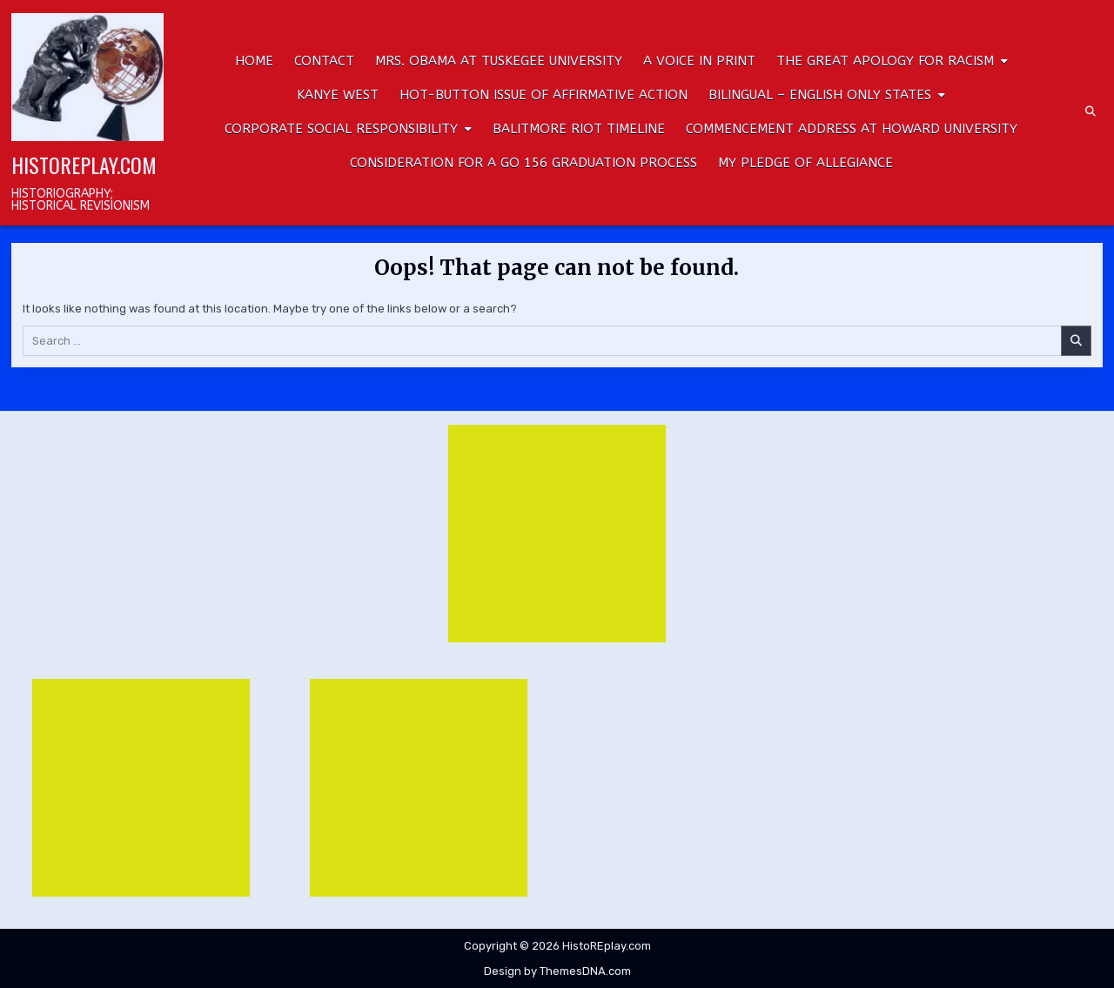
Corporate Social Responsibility (341, 129)
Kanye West (338, 95)
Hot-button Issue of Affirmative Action (543, 95)
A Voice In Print (699, 61)
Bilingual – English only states (819, 95)
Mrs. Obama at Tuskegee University (498, 61)
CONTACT (324, 61)
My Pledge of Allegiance (805, 163)
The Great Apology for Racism (885, 61)
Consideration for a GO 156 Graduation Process (523, 163)
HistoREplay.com (84, 164)
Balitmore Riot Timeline (579, 129)
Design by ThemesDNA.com (557, 971)
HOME (254, 61)
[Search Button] (1090, 111)
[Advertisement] (557, 533)
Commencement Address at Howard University (851, 129)
